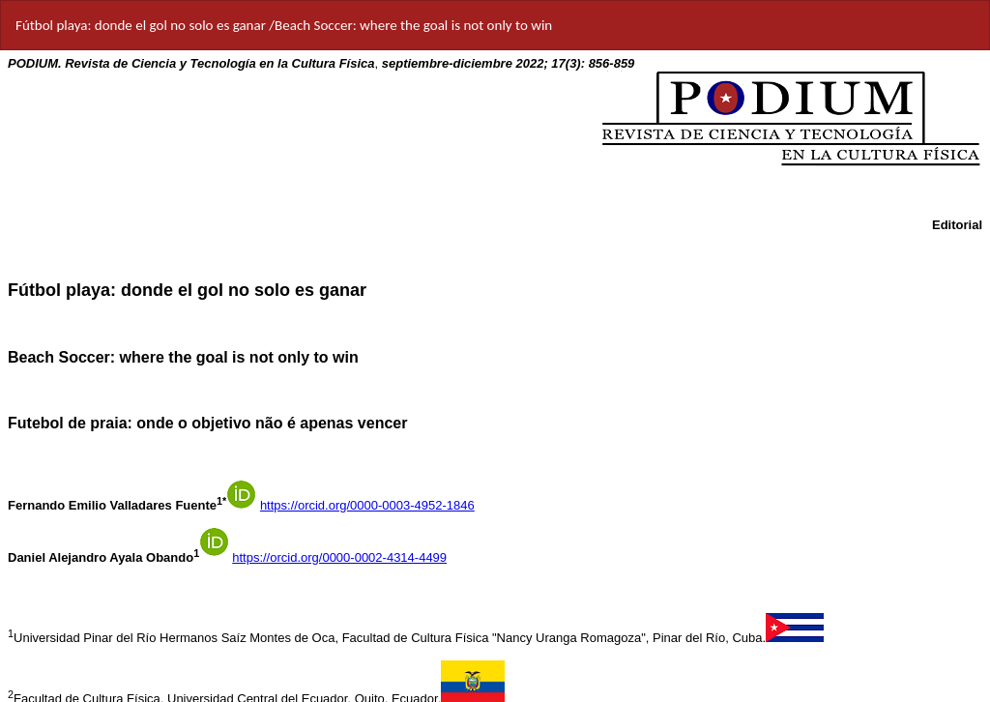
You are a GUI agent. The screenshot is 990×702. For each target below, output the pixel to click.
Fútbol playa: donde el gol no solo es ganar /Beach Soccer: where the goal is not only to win (283, 25)
